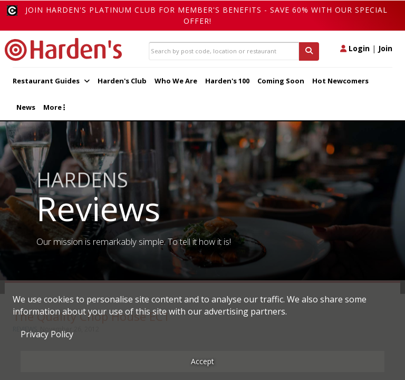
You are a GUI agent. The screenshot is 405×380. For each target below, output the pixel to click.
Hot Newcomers (340, 81)
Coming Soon (280, 81)
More (54, 107)
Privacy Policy (47, 334)
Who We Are (176, 81)
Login (355, 48)
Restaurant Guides (51, 81)
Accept (202, 361)
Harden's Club (122, 81)
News (25, 107)
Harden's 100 (227, 81)
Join (385, 48)
